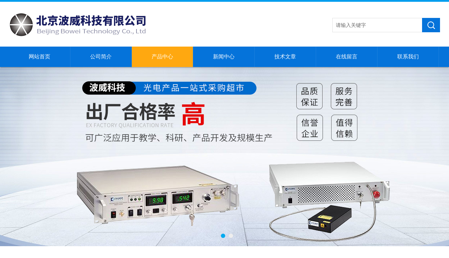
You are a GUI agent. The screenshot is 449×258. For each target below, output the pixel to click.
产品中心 (162, 56)
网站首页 (39, 56)
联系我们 (408, 56)
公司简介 (101, 56)
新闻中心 (224, 56)
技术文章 (285, 56)
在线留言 (346, 56)
